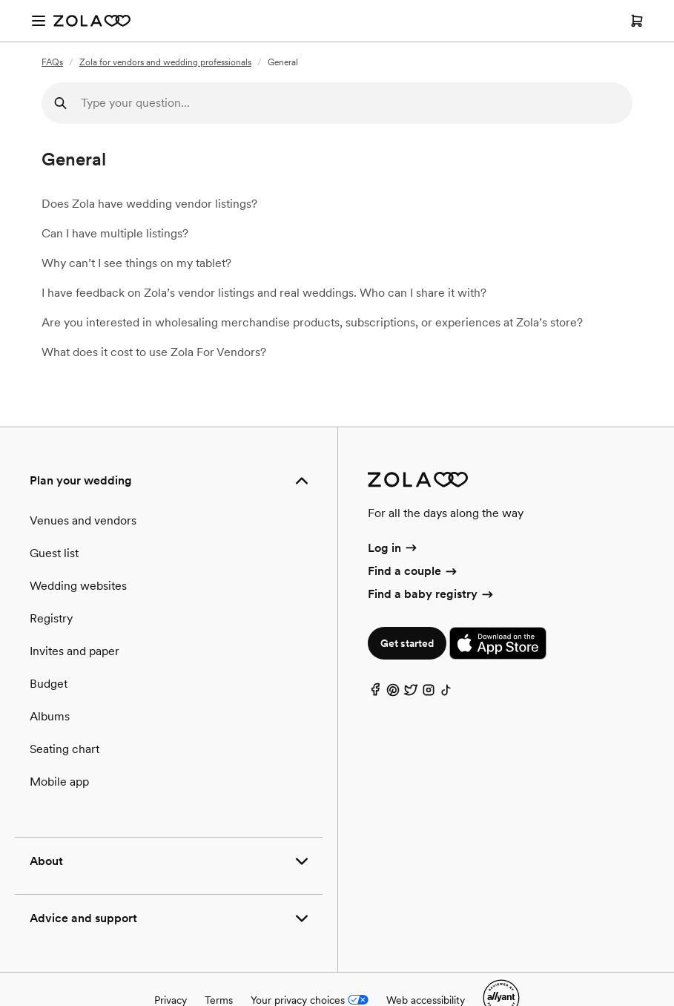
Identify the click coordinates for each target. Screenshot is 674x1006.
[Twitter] (410, 693)
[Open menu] (38, 21)
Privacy (170, 1000)
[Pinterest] (393, 693)
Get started (407, 643)
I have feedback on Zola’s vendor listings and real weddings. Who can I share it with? (264, 293)
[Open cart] (637, 21)
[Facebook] (375, 693)
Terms (219, 1000)
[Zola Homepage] (91, 21)
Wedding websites (78, 586)
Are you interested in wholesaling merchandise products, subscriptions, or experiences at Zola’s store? (312, 322)
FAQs (52, 62)
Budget (48, 684)
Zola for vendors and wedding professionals (165, 62)
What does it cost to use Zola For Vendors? (154, 352)
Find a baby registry (431, 594)
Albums (50, 716)
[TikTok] (446, 693)
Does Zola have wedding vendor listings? (149, 204)
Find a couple (413, 571)
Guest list (54, 553)
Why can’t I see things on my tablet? (136, 263)
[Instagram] (428, 693)
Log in (393, 548)
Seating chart (64, 749)
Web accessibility (425, 1000)
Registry (51, 618)
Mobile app (59, 782)
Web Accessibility (0, 0)
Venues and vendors (83, 520)
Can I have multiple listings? (115, 233)
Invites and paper (74, 651)
